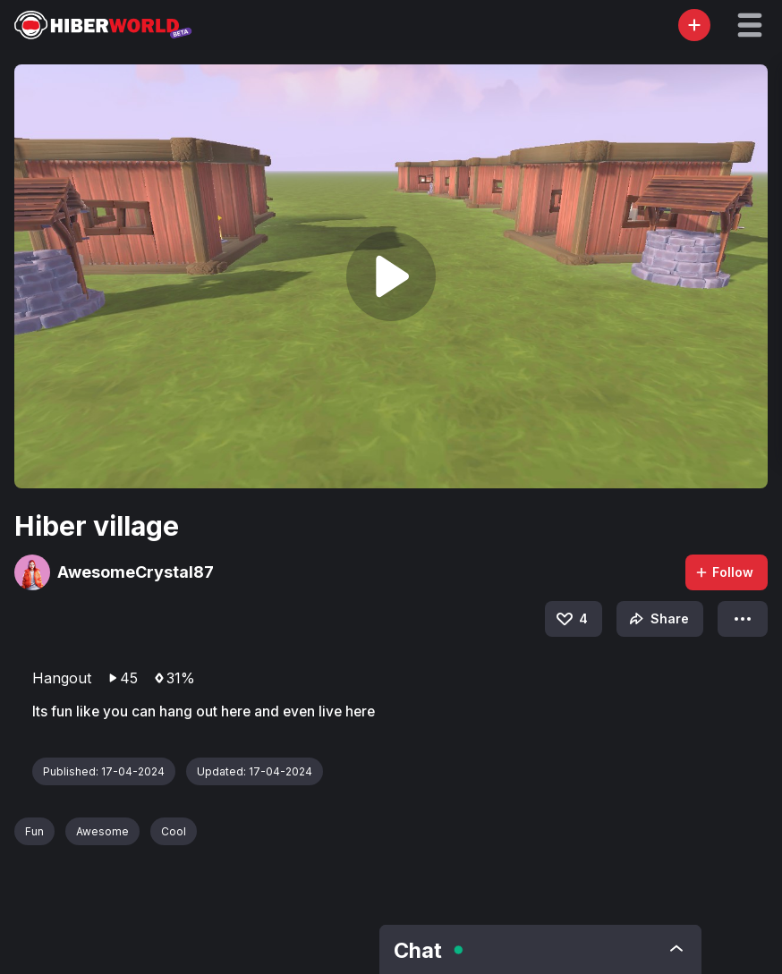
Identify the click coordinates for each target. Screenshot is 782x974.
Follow (723, 572)
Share (657, 619)
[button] (750, 25)
